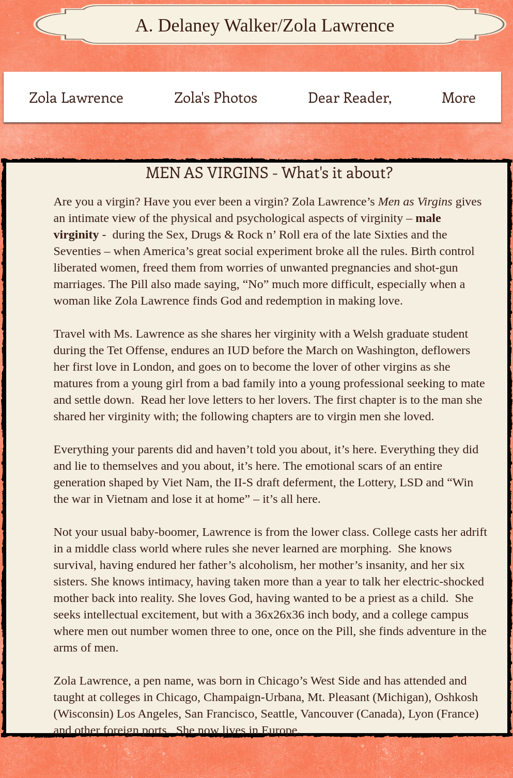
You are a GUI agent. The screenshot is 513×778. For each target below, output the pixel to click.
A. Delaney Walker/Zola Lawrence (264, 25)
